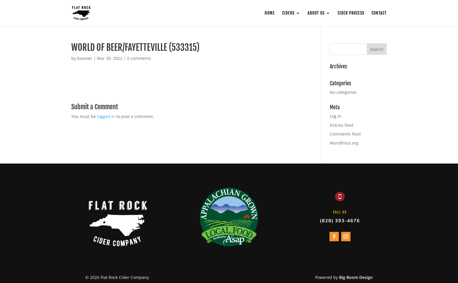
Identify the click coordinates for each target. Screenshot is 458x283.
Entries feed (341, 125)
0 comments (139, 58)
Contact (379, 13)
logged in (106, 116)
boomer (84, 58)
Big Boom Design (356, 277)
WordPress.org (344, 143)
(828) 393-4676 (340, 221)
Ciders (288, 13)
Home (270, 13)
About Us (316, 13)
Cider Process (351, 13)
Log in (335, 116)
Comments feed (345, 134)
